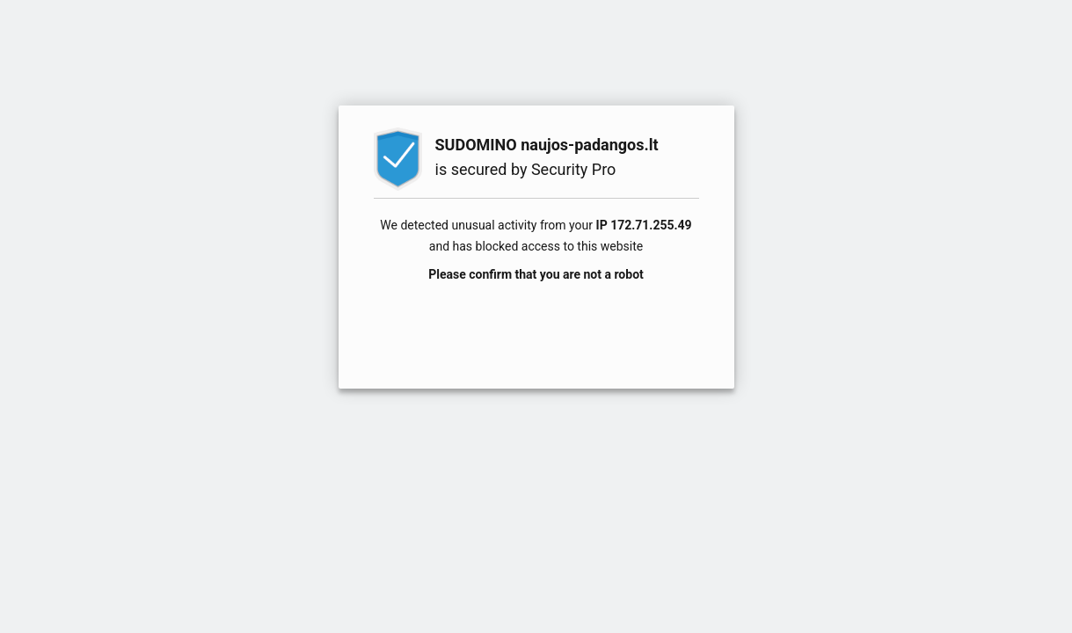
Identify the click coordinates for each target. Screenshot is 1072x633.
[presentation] (536, 326)
